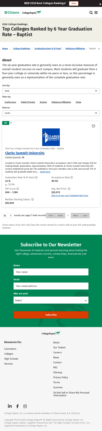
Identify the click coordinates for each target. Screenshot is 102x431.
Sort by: (6, 85)
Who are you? (21, 293)
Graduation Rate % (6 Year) (48, 48)
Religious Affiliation (75, 48)
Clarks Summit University (25, 153)
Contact (57, 362)
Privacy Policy (60, 377)
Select (18, 300)
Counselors (10, 348)
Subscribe (51, 314)
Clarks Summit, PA (14, 157)
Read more (45, 172)
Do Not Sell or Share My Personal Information (71, 394)
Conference (10, 102)
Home (5, 48)
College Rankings (21, 48)
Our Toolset (59, 347)
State (78, 102)
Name (17, 265)
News (56, 357)
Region (43, 102)
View (73, 3)
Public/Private (28, 102)
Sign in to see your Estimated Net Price (69, 195)
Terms (56, 382)
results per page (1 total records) (24, 215)
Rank (7, 91)
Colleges (8, 353)
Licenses (58, 387)
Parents (8, 363)
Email (17, 279)
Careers (57, 352)
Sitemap (57, 372)
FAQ (55, 367)
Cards (7, 113)
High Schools (11, 358)
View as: (6, 107)
